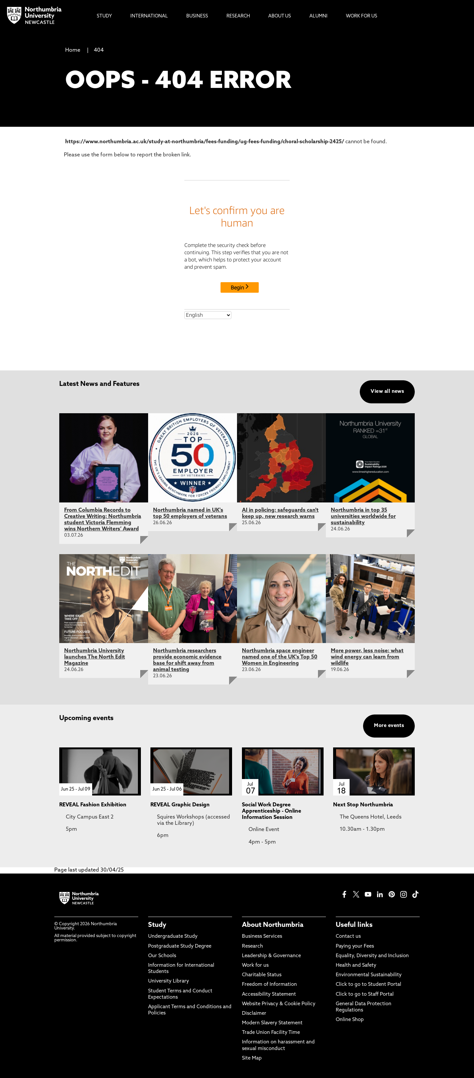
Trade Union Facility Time (271, 1032)
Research (252, 946)
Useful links (354, 925)
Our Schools (162, 956)
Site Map (252, 1058)
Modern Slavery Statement (272, 1023)
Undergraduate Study (173, 936)
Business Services (262, 936)
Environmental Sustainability (369, 975)
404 (99, 50)
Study (157, 925)
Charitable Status (261, 975)
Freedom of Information (269, 984)
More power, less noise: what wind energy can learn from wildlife (367, 657)
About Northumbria (272, 925)
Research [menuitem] (238, 16)
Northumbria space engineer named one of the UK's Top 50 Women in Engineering (279, 657)
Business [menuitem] (197, 16)
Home (72, 50)
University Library (168, 981)
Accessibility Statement (269, 994)
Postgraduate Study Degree (179, 946)
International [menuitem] (149, 16)
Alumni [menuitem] (318, 16)
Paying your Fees (355, 946)
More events (389, 725)
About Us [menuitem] (279, 16)
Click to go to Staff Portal (365, 994)
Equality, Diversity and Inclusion (372, 956)
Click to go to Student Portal (368, 984)
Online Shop (350, 1019)
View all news (387, 391)
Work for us (255, 965)
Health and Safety (356, 965)
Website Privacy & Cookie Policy (278, 1004)
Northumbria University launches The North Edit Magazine (94, 657)
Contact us (348, 936)
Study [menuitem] (104, 16)
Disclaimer (254, 1013)
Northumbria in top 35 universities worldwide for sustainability (363, 517)
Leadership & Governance (271, 956)
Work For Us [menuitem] (361, 16)
